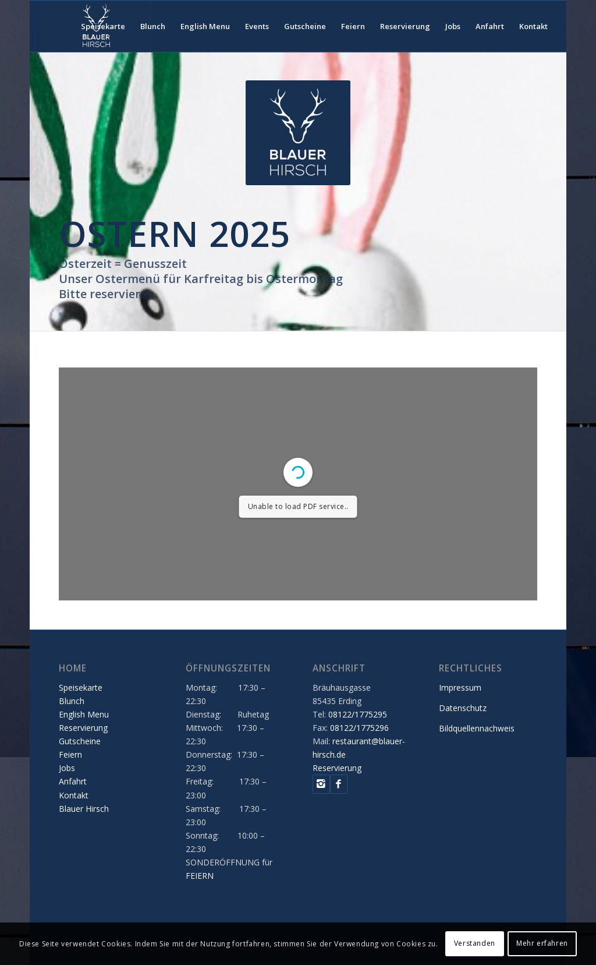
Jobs (67, 767)
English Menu (84, 714)
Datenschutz (463, 707)
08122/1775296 (359, 727)
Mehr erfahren (542, 943)
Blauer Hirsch (84, 808)
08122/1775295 (357, 714)
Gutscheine (80, 741)
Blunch (71, 700)
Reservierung (83, 727)
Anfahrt (73, 781)
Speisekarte (80, 687)
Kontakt (73, 795)
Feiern (70, 754)
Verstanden (474, 943)
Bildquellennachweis (477, 728)
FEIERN (200, 875)
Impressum (460, 687)
